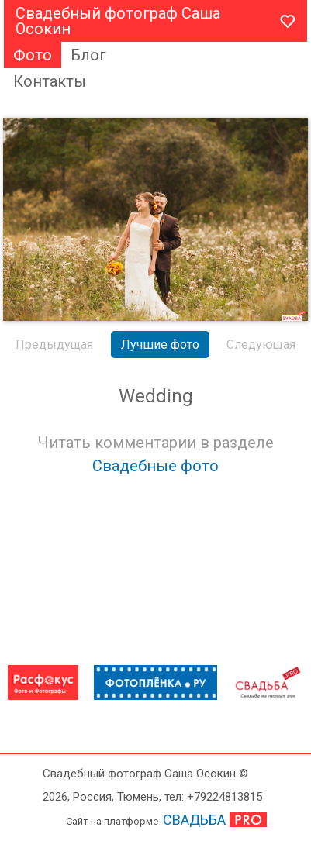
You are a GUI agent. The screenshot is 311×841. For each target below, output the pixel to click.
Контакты (49, 81)
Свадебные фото (155, 466)
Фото (32, 55)
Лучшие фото (160, 344)
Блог (88, 55)
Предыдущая (54, 344)
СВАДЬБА (194, 820)
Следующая (260, 344)
